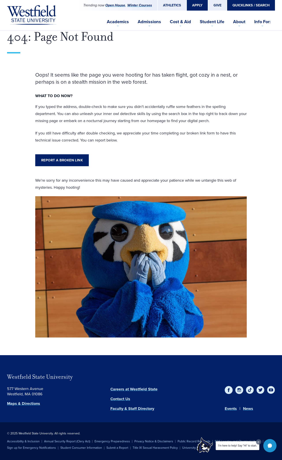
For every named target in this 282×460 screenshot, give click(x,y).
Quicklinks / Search (251, 5)
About (239, 21)
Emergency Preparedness (112, 441)
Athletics (172, 5)
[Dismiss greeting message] (258, 442)
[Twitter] (260, 390)
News (248, 408)
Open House (115, 5)
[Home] (31, 15)
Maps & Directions (23, 403)
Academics (118, 21)
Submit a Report (117, 447)
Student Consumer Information (81, 447)
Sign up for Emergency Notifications (31, 447)
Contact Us (120, 399)
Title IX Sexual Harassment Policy (155, 447)
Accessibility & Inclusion (23, 441)
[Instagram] (239, 390)
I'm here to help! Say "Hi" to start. (237, 445)
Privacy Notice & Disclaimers (153, 441)
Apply (197, 5)
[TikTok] (250, 390)
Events (231, 408)
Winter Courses (139, 5)
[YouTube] (271, 390)
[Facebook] (229, 390)
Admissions (149, 21)
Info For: (262, 21)
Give (217, 5)
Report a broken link (62, 160)
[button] (269, 445)
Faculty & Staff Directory (132, 408)
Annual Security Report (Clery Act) (67, 441)
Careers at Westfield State (134, 389)
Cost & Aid (180, 21)
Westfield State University (40, 377)
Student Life (212, 21)
